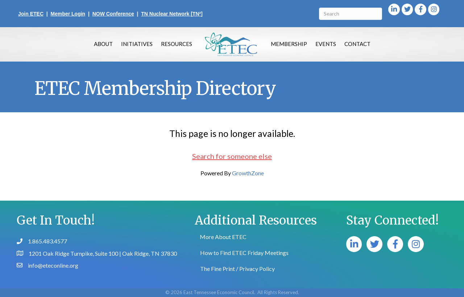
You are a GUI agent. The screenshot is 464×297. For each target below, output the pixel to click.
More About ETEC (223, 236)
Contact (357, 44)
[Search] (350, 14)
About (103, 44)
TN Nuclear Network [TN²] (172, 14)
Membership (289, 44)
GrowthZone (248, 173)
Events (325, 44)
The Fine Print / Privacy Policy (237, 268)
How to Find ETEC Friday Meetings (244, 252)
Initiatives (137, 44)
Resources (176, 44)
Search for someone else (232, 156)
